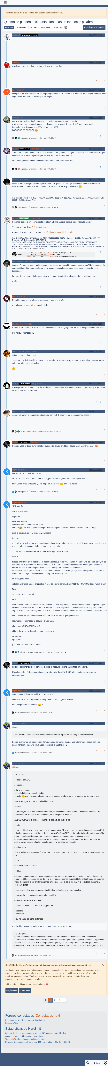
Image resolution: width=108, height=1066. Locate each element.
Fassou (15, 218)
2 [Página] (54, 1000)
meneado (30, 305)
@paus (35, 442)
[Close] (103, 965)
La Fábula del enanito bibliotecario (58, 232)
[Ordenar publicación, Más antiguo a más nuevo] (78, 27)
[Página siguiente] (64, 1000)
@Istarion (35, 218)
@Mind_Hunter (38, 149)
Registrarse (11, 990)
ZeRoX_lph (16, 351)
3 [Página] (59, 1000)
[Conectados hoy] (47, 1015)
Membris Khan (18, 324)
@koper (22, 503)
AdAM (14, 723)
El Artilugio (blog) (38, 227)
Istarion (15, 180)
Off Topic (9, 27)
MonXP (15, 149)
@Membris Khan (29, 352)
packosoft (16, 35)
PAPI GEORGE (18, 90)
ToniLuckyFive (11, 1039)
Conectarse (24, 990)
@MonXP (24, 180)
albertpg (15, 63)
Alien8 (14, 442)
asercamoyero (18, 261)
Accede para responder (94, 27)
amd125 (15, 384)
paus (14, 411)
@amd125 (22, 411)
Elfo (13, 297)
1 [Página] (50, 1000)
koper (14, 470)
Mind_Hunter (17, 118)
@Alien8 (22, 691)
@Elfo (28, 324)
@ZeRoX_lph (38, 384)
